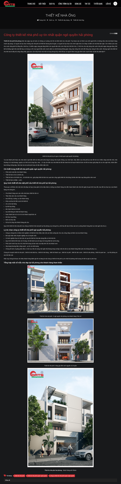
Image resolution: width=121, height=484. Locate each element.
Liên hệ (108, 3)
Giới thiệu (42, 3)
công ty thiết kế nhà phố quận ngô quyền (62, 476)
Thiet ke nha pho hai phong (53, 470)
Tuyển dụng (98, 3)
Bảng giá (78, 3)
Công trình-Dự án (64, 3)
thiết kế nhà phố (19, 476)
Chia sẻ (7, 480)
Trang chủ (31, 3)
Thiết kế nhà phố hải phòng (12, 41)
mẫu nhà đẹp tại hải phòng (29, 263)
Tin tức (87, 3)
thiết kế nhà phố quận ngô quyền (37, 476)
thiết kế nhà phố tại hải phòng (44, 183)
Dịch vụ (52, 3)
